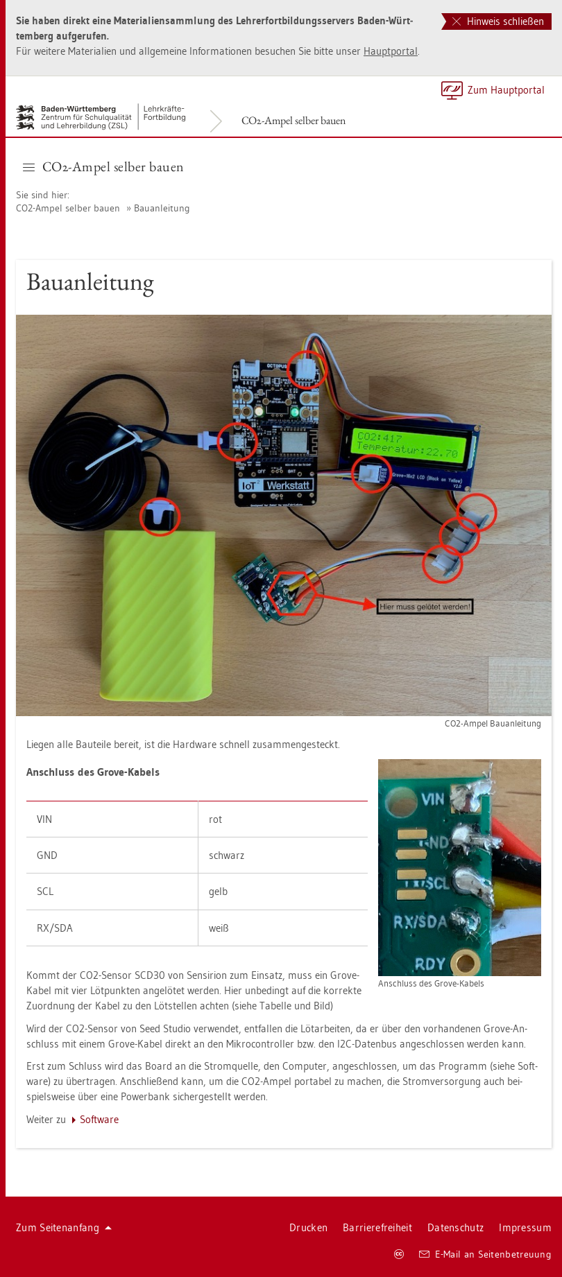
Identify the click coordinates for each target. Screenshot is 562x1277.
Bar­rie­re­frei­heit (377, 1227)
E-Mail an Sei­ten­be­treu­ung (485, 1254)
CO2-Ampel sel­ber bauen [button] (104, 166)
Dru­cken (308, 1227)
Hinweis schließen (498, 21)
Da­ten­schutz (455, 1227)
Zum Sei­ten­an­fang (64, 1227)
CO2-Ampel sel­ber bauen (293, 120)
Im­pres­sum (525, 1227)
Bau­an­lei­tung (162, 208)
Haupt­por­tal (391, 51)
